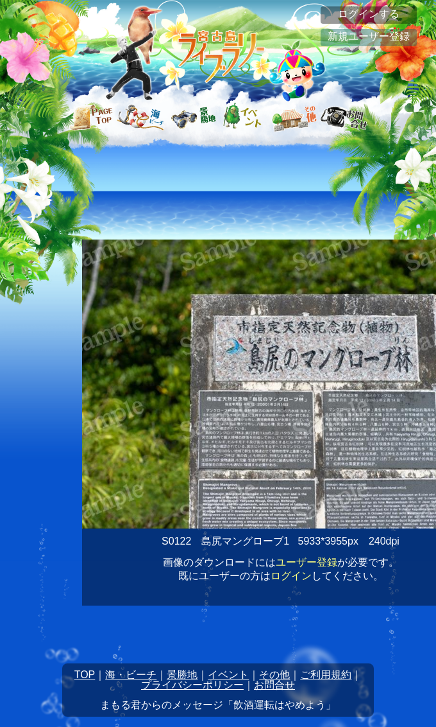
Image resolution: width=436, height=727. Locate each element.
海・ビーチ (130, 674)
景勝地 (182, 674)
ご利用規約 (325, 674)
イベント (228, 674)
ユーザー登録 (306, 562)
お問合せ (274, 684)
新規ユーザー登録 (369, 36)
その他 (274, 674)
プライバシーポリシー (192, 684)
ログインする (368, 13)
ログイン (291, 575)
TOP (85, 674)
